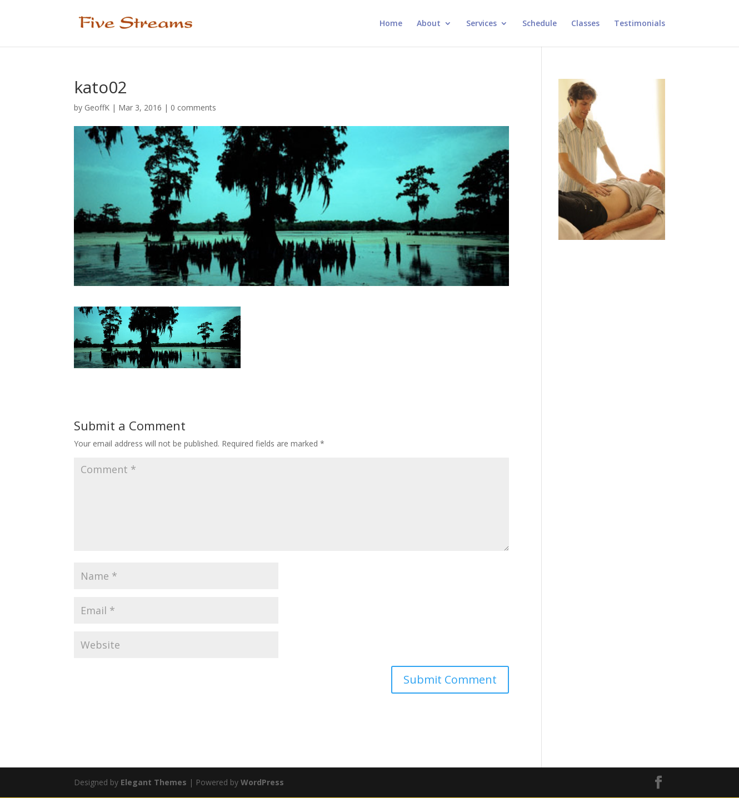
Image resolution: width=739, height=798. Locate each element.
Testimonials (639, 23)
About (429, 23)
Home (391, 23)
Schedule (539, 23)
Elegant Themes (154, 782)
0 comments (193, 107)
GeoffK (96, 107)
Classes (585, 23)
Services (481, 23)
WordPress (262, 782)
